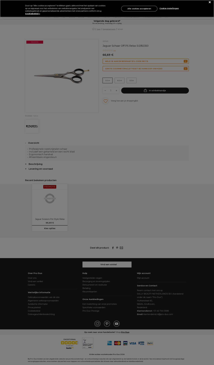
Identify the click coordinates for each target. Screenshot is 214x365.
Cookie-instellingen (169, 8)
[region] (107, 8)
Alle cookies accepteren (139, 8)
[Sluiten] (210, 2)
